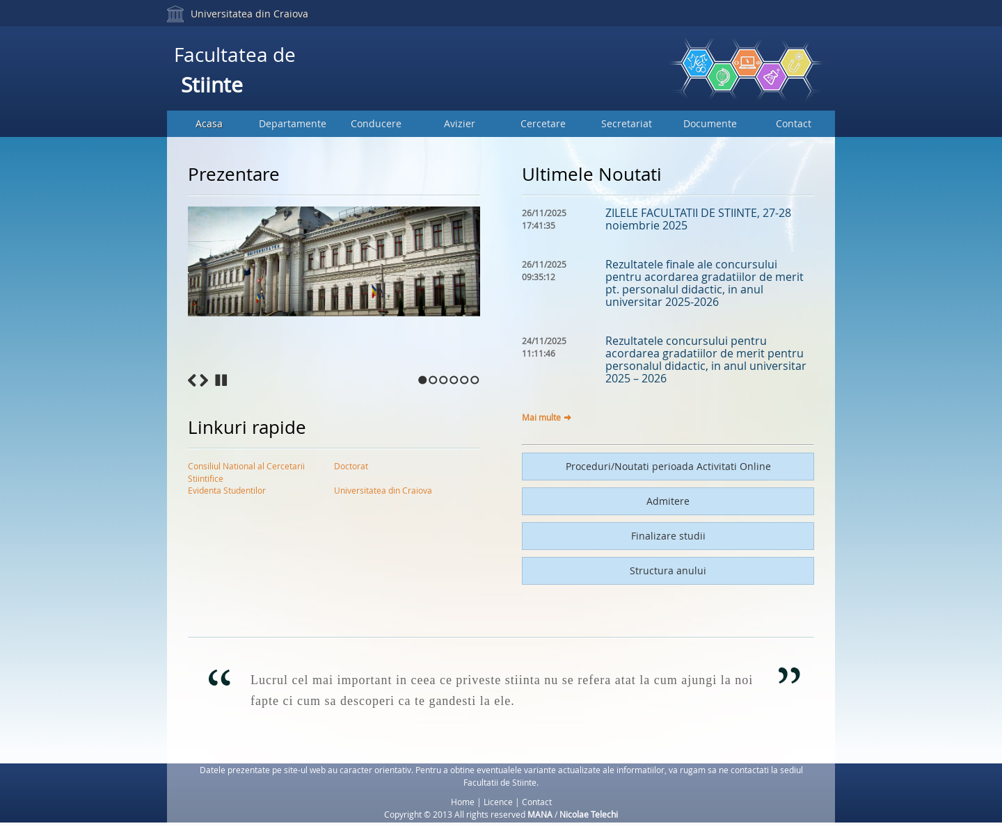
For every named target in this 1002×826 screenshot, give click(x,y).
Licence (498, 801)
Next (204, 380)
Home (463, 801)
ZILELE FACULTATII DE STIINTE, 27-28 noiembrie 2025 (698, 219)
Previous (192, 380)
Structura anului (668, 570)
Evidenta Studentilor (227, 490)
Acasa (209, 123)
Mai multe (541, 417)
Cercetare (543, 123)
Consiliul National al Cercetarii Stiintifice (246, 468)
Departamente (292, 123)
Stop (221, 380)
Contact (793, 123)
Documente (710, 123)
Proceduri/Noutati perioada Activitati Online (668, 466)
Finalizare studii (668, 535)
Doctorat (351, 465)
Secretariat (626, 123)
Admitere (668, 501)
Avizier (459, 123)
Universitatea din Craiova (249, 13)
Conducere (376, 123)
